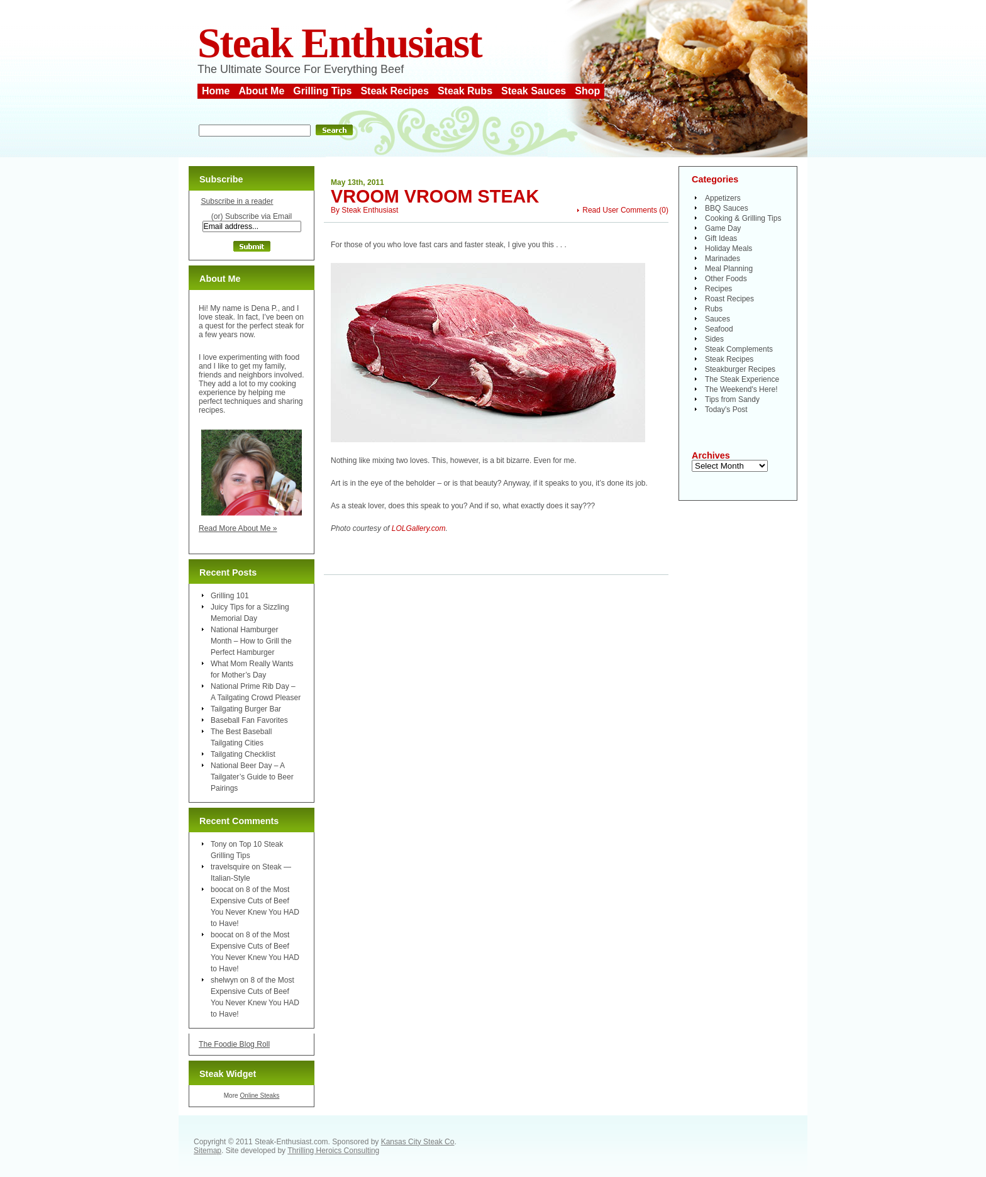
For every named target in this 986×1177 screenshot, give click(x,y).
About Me (261, 91)
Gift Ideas (721, 238)
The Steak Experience (742, 379)
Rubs (714, 308)
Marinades (722, 258)
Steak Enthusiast (339, 43)
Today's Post (726, 409)
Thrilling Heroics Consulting (333, 1150)
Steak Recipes (394, 91)
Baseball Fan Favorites (249, 720)
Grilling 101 (230, 595)
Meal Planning (729, 268)
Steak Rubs (465, 91)
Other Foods (726, 278)
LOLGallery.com (419, 528)
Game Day (723, 228)
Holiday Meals (728, 248)
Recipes (718, 288)
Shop (587, 91)
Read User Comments (619, 210)
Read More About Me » (238, 528)
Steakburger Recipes (740, 369)
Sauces (717, 319)
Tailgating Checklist (243, 754)
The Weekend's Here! (741, 389)
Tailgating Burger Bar (246, 709)
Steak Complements (739, 349)
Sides (714, 339)
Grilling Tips (322, 91)
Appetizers (723, 198)
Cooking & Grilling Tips (743, 218)
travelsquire (230, 866)
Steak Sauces (533, 91)
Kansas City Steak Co (418, 1141)
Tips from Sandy (732, 399)
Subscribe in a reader (237, 201)
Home (216, 91)
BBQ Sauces (726, 208)
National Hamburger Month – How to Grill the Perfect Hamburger (251, 641)
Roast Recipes (729, 298)
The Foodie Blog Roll (234, 1044)
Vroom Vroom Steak (435, 196)
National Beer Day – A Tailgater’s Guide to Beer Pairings (252, 777)
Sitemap (207, 1150)
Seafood (719, 329)
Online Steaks (259, 1095)
